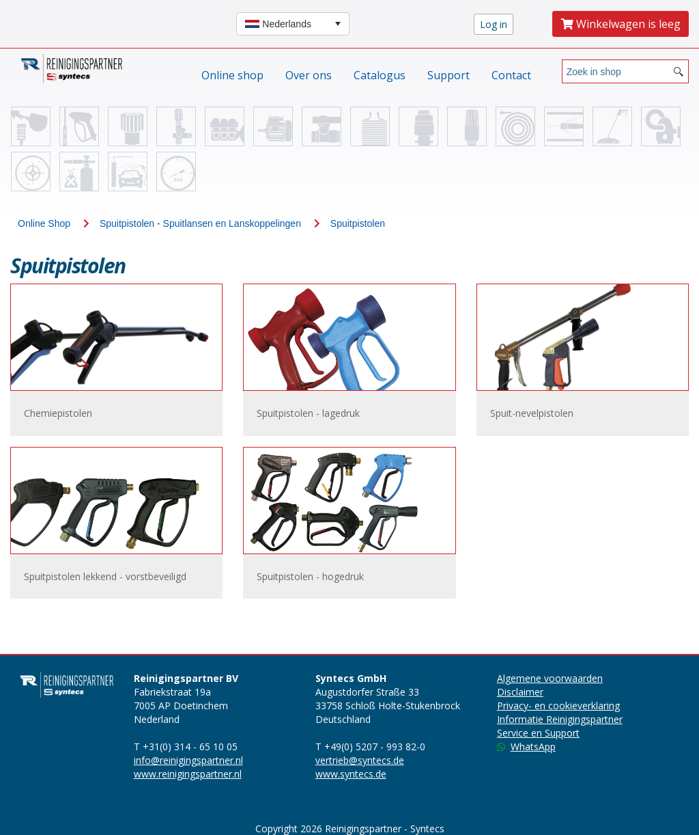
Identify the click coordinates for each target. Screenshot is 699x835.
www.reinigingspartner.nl (188, 773)
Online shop (232, 75)
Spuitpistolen (357, 223)
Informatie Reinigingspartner (560, 719)
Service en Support (538, 732)
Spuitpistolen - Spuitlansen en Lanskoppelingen (200, 223)
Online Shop (44, 223)
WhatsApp (526, 746)
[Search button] (678, 71)
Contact (511, 75)
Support (448, 75)
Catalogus (379, 75)
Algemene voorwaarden (550, 678)
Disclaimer (520, 691)
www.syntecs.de (350, 773)
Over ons (308, 75)
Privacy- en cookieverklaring (558, 705)
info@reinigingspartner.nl (188, 760)
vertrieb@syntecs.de (359, 760)
